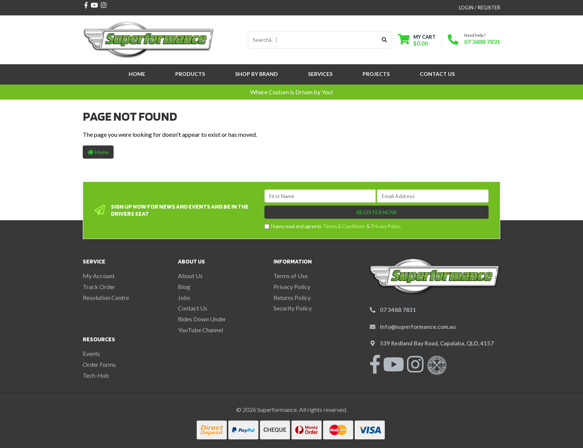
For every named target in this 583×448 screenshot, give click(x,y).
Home (137, 74)
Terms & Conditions (344, 226)
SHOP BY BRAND (256, 74)
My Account (99, 275)
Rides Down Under (202, 318)
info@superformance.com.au (418, 326)
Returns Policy (292, 297)
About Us (190, 275)
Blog (184, 286)
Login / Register (479, 8)
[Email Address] (433, 196)
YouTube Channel (200, 329)
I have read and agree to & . (332, 226)
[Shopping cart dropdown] (417, 40)
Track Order (99, 286)
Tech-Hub (96, 375)
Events (91, 353)
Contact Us (437, 74)
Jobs (184, 297)
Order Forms (99, 364)
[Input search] (313, 39)
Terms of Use (290, 275)
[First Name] (320, 196)
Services (320, 74)
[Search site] (384, 39)
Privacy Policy (385, 226)
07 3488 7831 (482, 41)
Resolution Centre (106, 297)
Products (190, 74)
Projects (376, 74)
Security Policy (292, 308)
